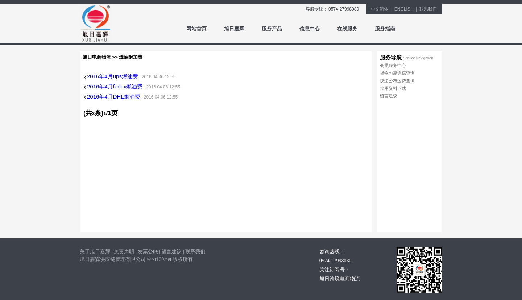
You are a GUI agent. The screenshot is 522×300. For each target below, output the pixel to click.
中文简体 (379, 9)
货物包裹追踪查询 (397, 73)
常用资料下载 (393, 88)
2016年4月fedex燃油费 (114, 86)
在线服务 (347, 29)
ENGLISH (404, 9)
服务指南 (385, 29)
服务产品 (272, 29)
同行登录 (423, 29)
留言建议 (388, 96)
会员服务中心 (393, 65)
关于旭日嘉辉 (95, 251)
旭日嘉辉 (234, 29)
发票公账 (148, 251)
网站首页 (196, 29)
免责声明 (124, 251)
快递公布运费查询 (397, 80)
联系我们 (428, 9)
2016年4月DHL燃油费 (113, 96)
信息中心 (309, 29)
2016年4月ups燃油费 (112, 76)
